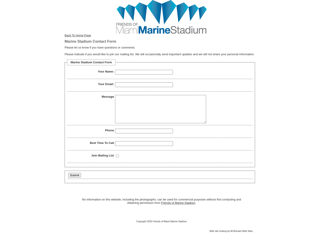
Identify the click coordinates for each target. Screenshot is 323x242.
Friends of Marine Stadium (178, 208)
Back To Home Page (78, 35)
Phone (109, 135)
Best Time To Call (102, 148)
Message (108, 96)
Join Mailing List (102, 161)
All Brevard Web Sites (241, 236)
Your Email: (106, 84)
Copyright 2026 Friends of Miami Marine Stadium (161, 227)
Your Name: (106, 71)
